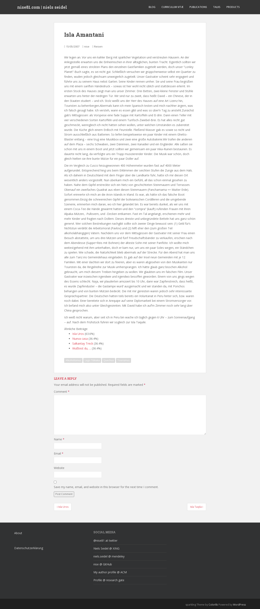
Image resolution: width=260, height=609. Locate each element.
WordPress (239, 604)
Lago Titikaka (92, 360)
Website (59, 468)
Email (58, 453)
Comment (61, 391)
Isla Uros (78, 334)
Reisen (98, 46)
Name (59, 439)
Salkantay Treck (82, 343)
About (18, 533)
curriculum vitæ (172, 7)
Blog (152, 7)
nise (86, 46)
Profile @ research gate (108, 580)
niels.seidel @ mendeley (109, 556)
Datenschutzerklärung (28, 548)
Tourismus (123, 360)
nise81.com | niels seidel (42, 7)
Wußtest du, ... (81, 348)
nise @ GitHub (102, 564)
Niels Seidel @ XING (106, 548)
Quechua (108, 360)
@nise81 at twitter (105, 540)
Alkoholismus (73, 360)
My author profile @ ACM (110, 572)
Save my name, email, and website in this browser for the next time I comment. (106, 487)
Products (233, 7)
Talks (216, 7)
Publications (198, 7)
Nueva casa (80, 339)
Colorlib (213, 604)
